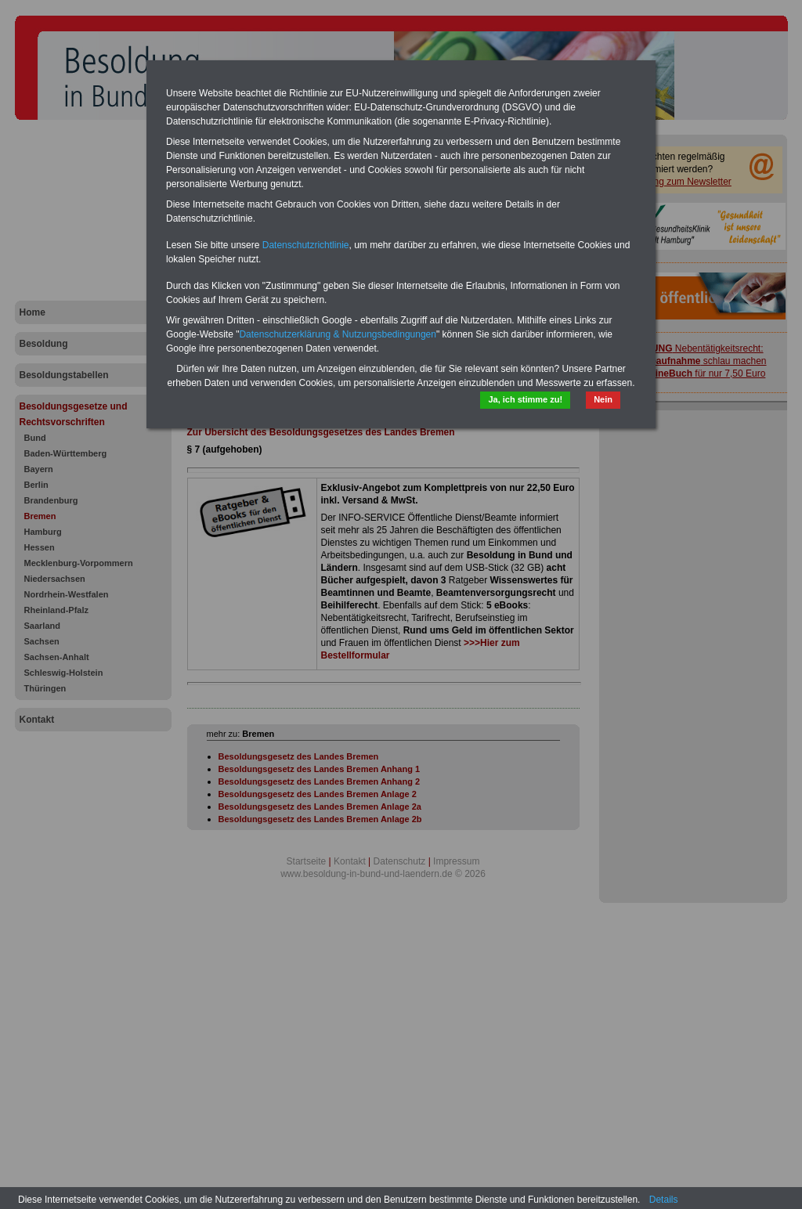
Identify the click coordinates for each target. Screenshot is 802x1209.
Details (663, 1199)
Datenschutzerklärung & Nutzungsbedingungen (337, 334)
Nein (603, 399)
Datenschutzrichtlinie (305, 245)
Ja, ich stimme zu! (525, 399)
